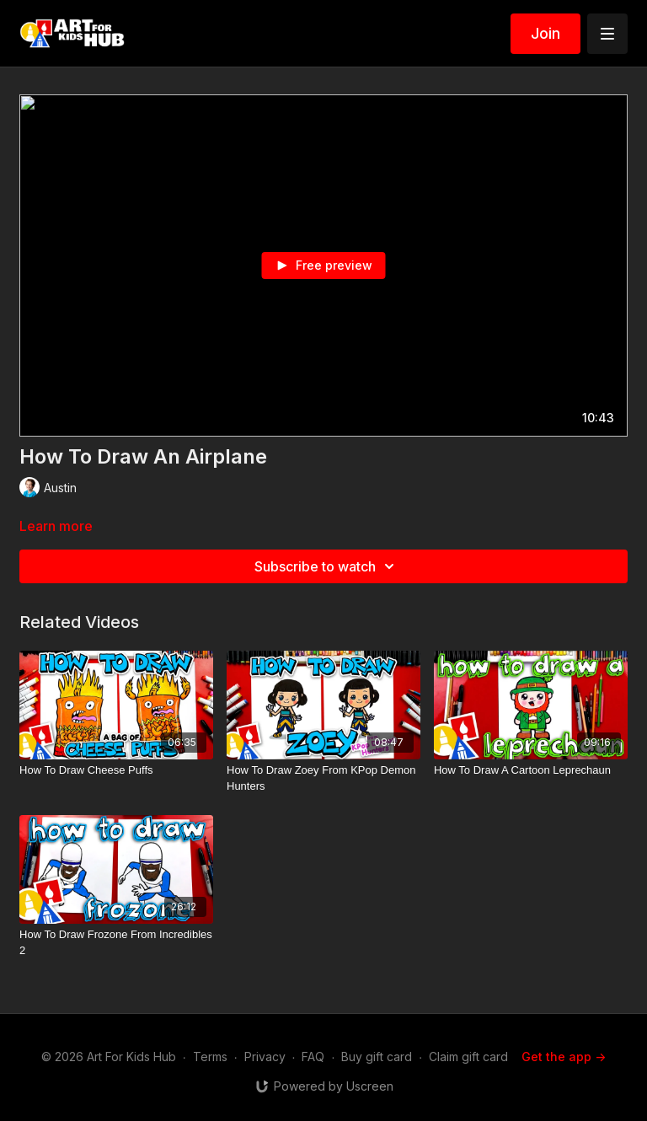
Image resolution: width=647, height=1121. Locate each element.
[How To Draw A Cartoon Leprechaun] (531, 770)
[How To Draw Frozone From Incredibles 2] (116, 942)
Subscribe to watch (326, 566)
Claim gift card (468, 1056)
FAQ (313, 1056)
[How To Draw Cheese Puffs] (116, 770)
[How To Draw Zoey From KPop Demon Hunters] (323, 778)
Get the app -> (563, 1056)
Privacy (265, 1056)
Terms (210, 1056)
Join (545, 33)
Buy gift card (376, 1056)
